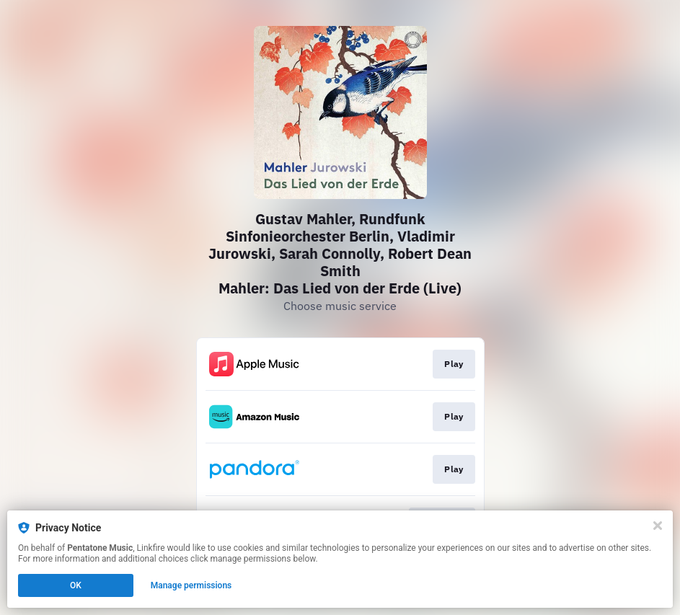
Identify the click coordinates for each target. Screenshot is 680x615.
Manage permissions (191, 585)
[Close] (657, 525)
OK (75, 585)
